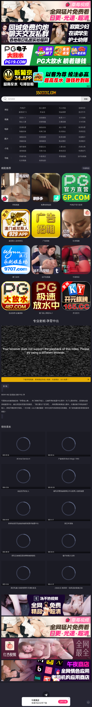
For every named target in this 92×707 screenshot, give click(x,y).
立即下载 (63, 701)
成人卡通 (62, 127)
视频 (6, 119)
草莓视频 (62, 156)
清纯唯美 (42, 141)
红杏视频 (22, 160)
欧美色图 (62, 137)
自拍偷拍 (42, 117)
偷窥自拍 (22, 137)
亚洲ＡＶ (22, 117)
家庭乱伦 (42, 146)
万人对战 (62, 108)
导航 (6, 158)
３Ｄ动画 (82, 117)
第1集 (5, 386)
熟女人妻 (22, 122)
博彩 (6, 109)
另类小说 (42, 151)
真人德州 (42, 108)
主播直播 (62, 122)
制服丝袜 (22, 131)
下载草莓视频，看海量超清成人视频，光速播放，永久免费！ (56, 379)
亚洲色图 (42, 137)
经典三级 (42, 131)
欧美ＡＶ (62, 117)
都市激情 (22, 146)
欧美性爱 (82, 127)
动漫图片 (82, 137)
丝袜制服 (42, 122)
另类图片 (82, 141)
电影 (6, 129)
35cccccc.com (46, 92)
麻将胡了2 (23, 112)
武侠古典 (82, 146)
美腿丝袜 (22, 141)
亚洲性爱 (22, 127)
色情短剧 (42, 160)
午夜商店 (42, 156)
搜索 (86, 99)
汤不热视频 (82, 156)
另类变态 (82, 131)
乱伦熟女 (62, 131)
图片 (6, 138)
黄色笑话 (62, 151)
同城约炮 (22, 156)
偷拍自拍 (42, 127)
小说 (6, 148)
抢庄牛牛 (82, 112)
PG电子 (23, 108)
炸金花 (42, 112)
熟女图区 (62, 141)
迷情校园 (22, 151)
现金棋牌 (62, 112)
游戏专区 (82, 108)
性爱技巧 (82, 151)
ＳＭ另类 (82, 122)
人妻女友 (62, 146)
